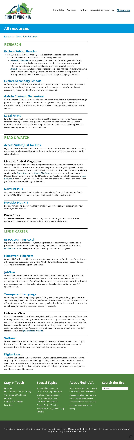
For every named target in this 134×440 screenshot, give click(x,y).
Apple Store (22, 173)
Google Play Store (42, 173)
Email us (8, 388)
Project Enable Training (47, 405)
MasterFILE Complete (20, 60)
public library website (33, 330)
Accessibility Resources (47, 388)
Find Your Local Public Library (17, 391)
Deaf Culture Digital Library (49, 391)
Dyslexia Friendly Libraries (49, 395)
